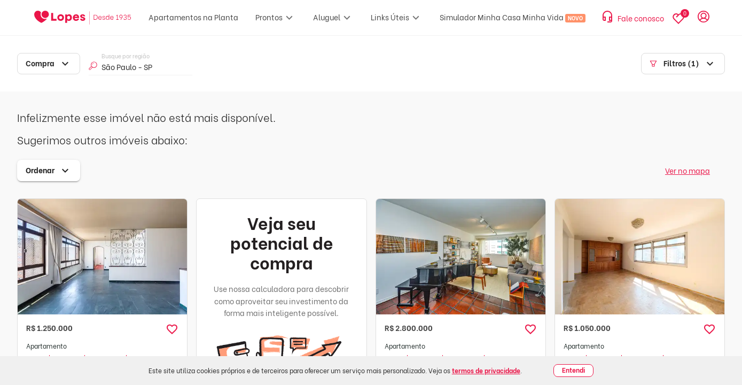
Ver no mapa (687, 170)
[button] (172, 329)
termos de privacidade (486, 370)
